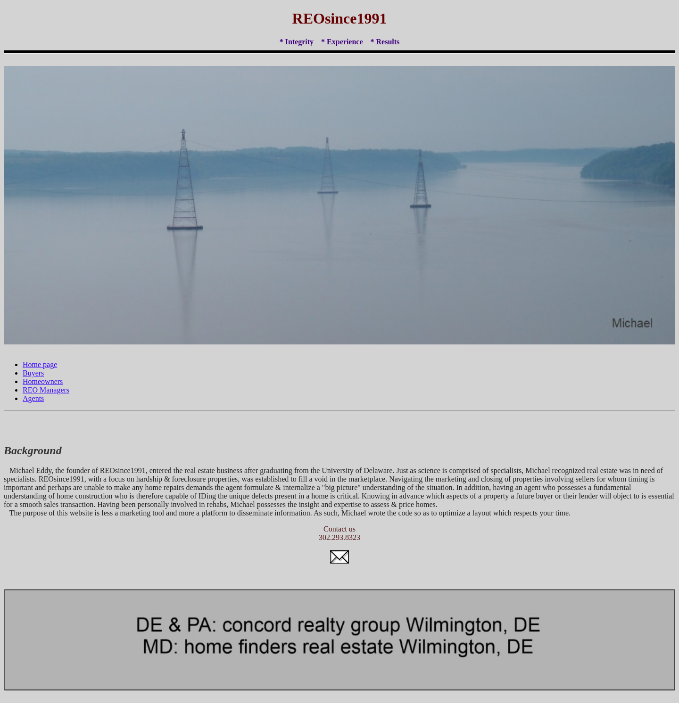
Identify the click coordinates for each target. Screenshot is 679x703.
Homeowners (43, 381)
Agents (33, 398)
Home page (40, 364)
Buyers (33, 373)
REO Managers (46, 390)
